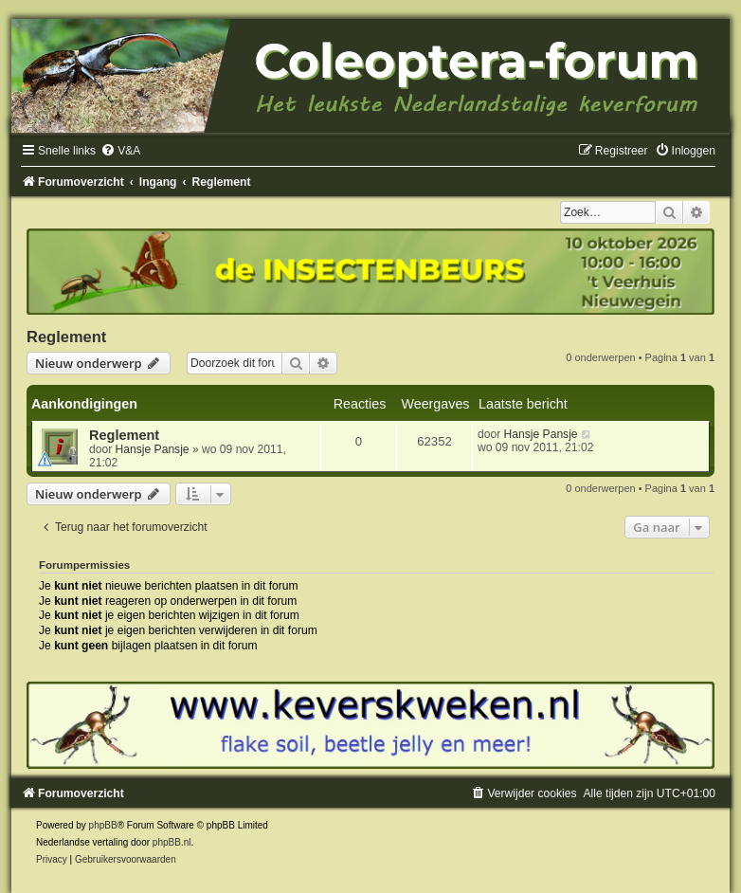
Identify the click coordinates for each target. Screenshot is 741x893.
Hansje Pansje (153, 449)
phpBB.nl (172, 842)
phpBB (103, 825)
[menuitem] (120, 150)
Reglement (66, 336)
